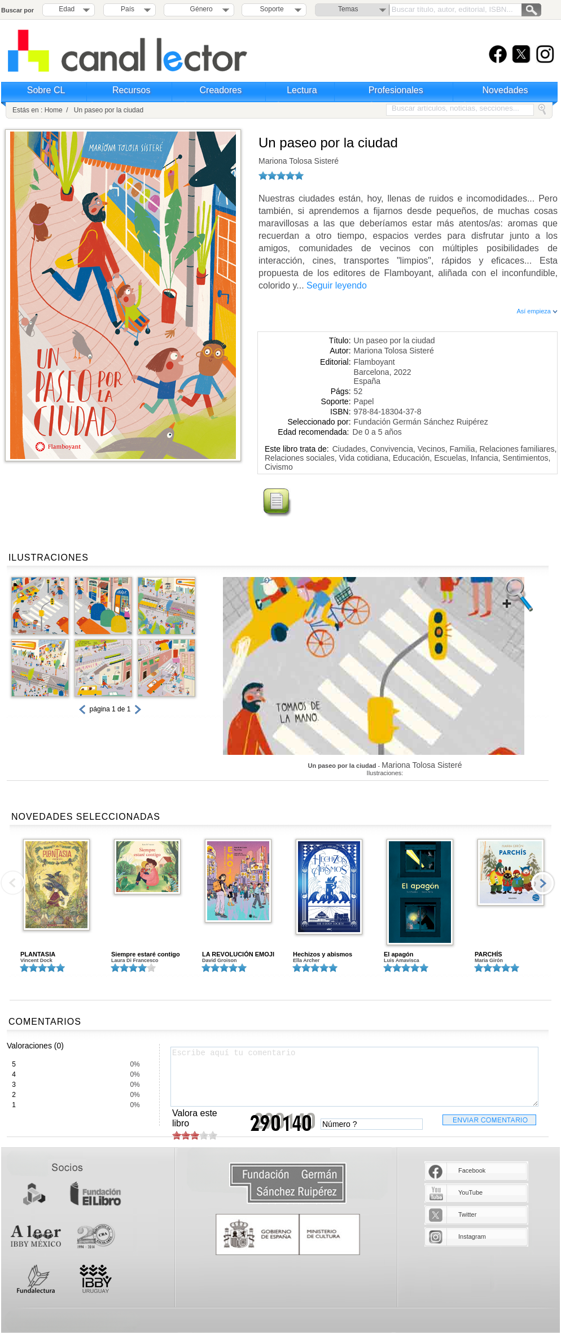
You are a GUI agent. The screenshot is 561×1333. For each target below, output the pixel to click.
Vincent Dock (36, 960)
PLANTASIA (37, 954)
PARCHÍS (488, 954)
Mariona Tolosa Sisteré (298, 160)
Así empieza (537, 311)
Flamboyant (374, 361)
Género (199, 9)
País (127, 9)
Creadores (221, 90)
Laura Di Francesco (135, 960)
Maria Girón (489, 960)
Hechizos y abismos (322, 954)
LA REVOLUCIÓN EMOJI (238, 954)
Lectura (302, 90)
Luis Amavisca (401, 960)
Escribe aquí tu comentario (354, 1077)
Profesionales (396, 90)
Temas (348, 9)
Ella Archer (306, 960)
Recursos (131, 90)
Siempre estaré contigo (145, 954)
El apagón (399, 954)
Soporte (272, 9)
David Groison (219, 960)
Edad (66, 9)
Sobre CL (46, 90)
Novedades (505, 90)
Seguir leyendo (336, 285)
